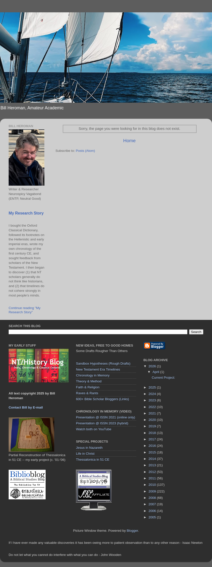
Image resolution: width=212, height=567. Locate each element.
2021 (153, 413)
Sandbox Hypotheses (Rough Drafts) (103, 363)
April (156, 372)
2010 (153, 485)
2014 (153, 459)
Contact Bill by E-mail (26, 407)
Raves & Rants (87, 393)
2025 (153, 387)
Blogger (132, 530)
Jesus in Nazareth (89, 448)
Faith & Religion (87, 387)
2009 (153, 491)
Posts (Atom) (85, 151)
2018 (153, 433)
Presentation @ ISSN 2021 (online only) (105, 417)
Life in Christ (85, 453)
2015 (153, 452)
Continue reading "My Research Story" (24, 310)
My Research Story (26, 213)
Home (129, 140)
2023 (153, 400)
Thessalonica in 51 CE (92, 459)
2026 (153, 366)
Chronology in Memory (92, 375)
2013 (153, 465)
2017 (153, 439)
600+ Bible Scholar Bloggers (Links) (102, 399)
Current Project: (163, 377)
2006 (153, 511)
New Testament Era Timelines (98, 369)
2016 (153, 446)
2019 (153, 426)
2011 (153, 478)
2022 (153, 407)
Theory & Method (89, 381)
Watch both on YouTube (93, 429)
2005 (153, 517)
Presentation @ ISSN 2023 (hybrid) (102, 423)
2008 (153, 498)
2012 (153, 472)
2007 (153, 504)
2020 (153, 420)
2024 (153, 394)
